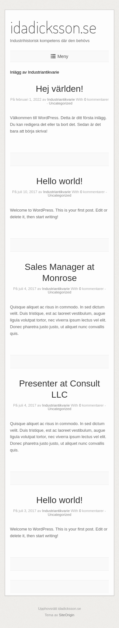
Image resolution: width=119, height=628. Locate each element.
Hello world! (59, 181)
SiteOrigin (67, 615)
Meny (62, 56)
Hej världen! (59, 89)
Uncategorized (60, 103)
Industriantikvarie (61, 99)
